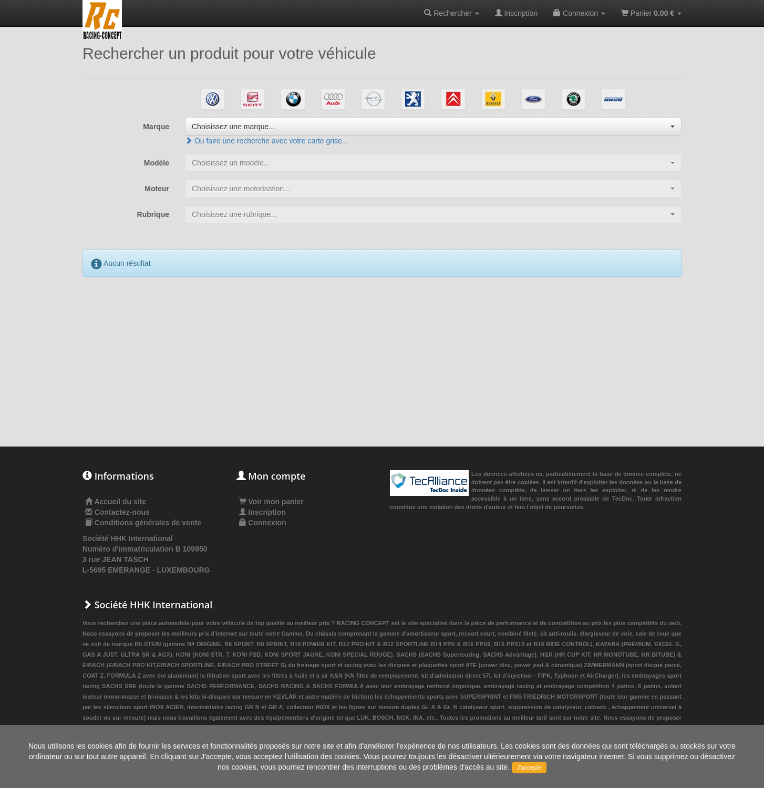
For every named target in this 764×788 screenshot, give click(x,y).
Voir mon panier (271, 501)
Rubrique (153, 214)
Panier (651, 13)
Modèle (156, 163)
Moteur (156, 188)
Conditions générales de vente (148, 523)
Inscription (516, 13)
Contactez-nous (122, 512)
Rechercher (451, 13)
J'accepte (529, 767)
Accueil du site (120, 501)
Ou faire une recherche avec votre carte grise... (266, 141)
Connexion (579, 13)
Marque (156, 126)
